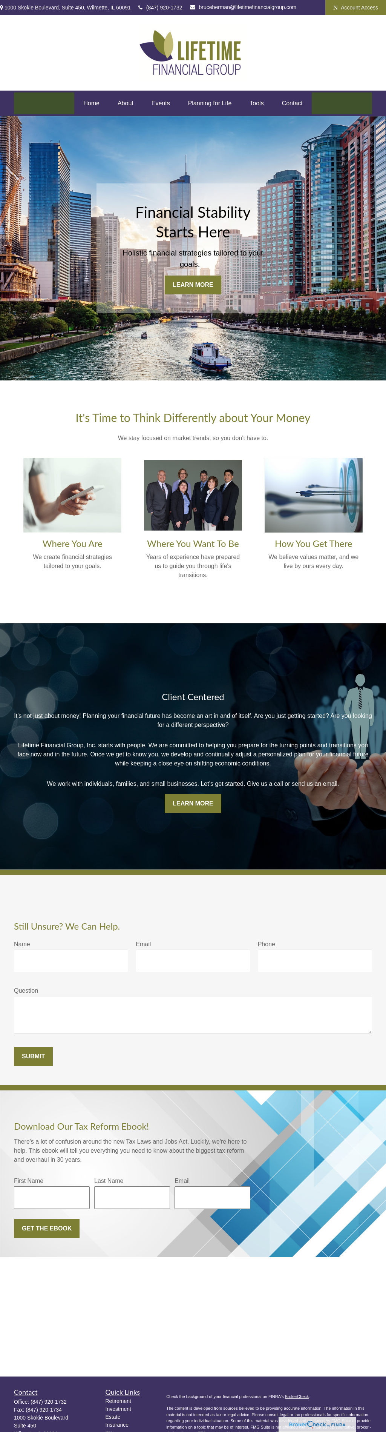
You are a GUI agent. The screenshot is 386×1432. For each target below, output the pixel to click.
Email (143, 944)
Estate (113, 1417)
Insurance (117, 1425)
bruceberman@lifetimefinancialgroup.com (243, 7)
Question (26, 990)
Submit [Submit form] (33, 1056)
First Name (28, 1181)
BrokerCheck (297, 1396)
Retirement (118, 1401)
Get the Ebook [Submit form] (47, 1228)
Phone (266, 944)
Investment (118, 1409)
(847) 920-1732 (160, 8)
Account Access (355, 8)
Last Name (108, 1181)
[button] (91, 103)
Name (22, 944)
